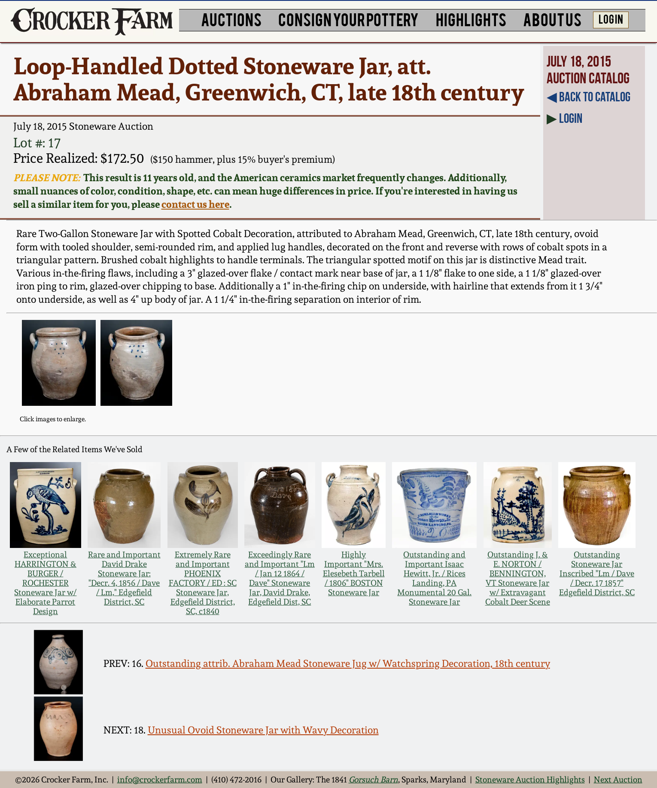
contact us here (195, 204)
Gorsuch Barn (373, 779)
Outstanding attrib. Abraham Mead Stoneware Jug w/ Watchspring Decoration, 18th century (348, 663)
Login (570, 118)
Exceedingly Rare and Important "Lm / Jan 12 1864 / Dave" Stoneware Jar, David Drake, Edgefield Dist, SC (280, 578)
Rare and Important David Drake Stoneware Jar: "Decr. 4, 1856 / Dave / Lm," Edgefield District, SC (124, 578)
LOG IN (611, 18)
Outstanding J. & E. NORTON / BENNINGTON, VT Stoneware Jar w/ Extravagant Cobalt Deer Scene (517, 578)
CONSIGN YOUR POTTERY (348, 18)
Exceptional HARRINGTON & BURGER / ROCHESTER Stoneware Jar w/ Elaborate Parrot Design (45, 583)
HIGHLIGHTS (471, 18)
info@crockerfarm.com (159, 779)
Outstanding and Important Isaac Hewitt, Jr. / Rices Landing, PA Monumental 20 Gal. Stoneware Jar (434, 578)
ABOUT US (552, 18)
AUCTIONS (231, 18)
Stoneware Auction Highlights (530, 779)
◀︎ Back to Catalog (588, 97)
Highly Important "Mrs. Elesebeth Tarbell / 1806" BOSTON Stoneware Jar (354, 573)
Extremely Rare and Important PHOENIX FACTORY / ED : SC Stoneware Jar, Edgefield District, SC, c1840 (203, 583)
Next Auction (618, 779)
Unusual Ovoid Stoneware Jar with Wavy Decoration (263, 730)
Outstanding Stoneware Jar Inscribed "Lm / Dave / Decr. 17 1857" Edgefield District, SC (597, 573)
